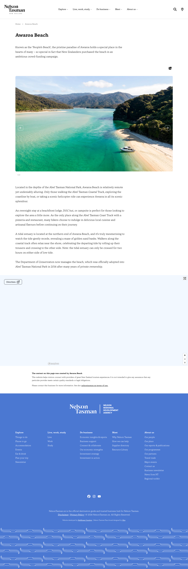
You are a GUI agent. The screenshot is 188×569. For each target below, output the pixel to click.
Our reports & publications (157, 445)
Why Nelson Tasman (122, 437)
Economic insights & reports (93, 437)
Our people (150, 437)
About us (131, 9)
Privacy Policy (77, 515)
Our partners (150, 454)
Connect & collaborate (90, 445)
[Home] (12, 9)
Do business (102, 9)
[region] (117, 320)
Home (18, 24)
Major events (151, 462)
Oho (123, 520)
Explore (62, 9)
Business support (88, 441)
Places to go (21, 441)
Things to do (21, 437)
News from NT (151, 474)
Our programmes (152, 449)
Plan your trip (21, 458)
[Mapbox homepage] (53, 363)
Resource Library (120, 449)
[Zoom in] (185, 355)
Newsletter (20, 462)
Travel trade (150, 458)
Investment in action (90, 458)
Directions (13, 281)
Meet (117, 9)
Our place (149, 441)
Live (50, 437)
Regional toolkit (152, 478)
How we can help (120, 441)
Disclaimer (63, 515)
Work (50, 441)
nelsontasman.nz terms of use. (94, 385)
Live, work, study (81, 9)
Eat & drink (20, 454)
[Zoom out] (185, 359)
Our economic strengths (91, 449)
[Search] (175, 9)
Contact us (150, 466)
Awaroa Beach (31, 24)
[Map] (182, 9)
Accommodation (23, 445)
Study (50, 445)
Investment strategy (89, 454)
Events (18, 449)
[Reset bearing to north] (185, 363)
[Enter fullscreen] (185, 278)
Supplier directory (120, 445)
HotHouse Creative (85, 520)
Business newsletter (154, 470)
